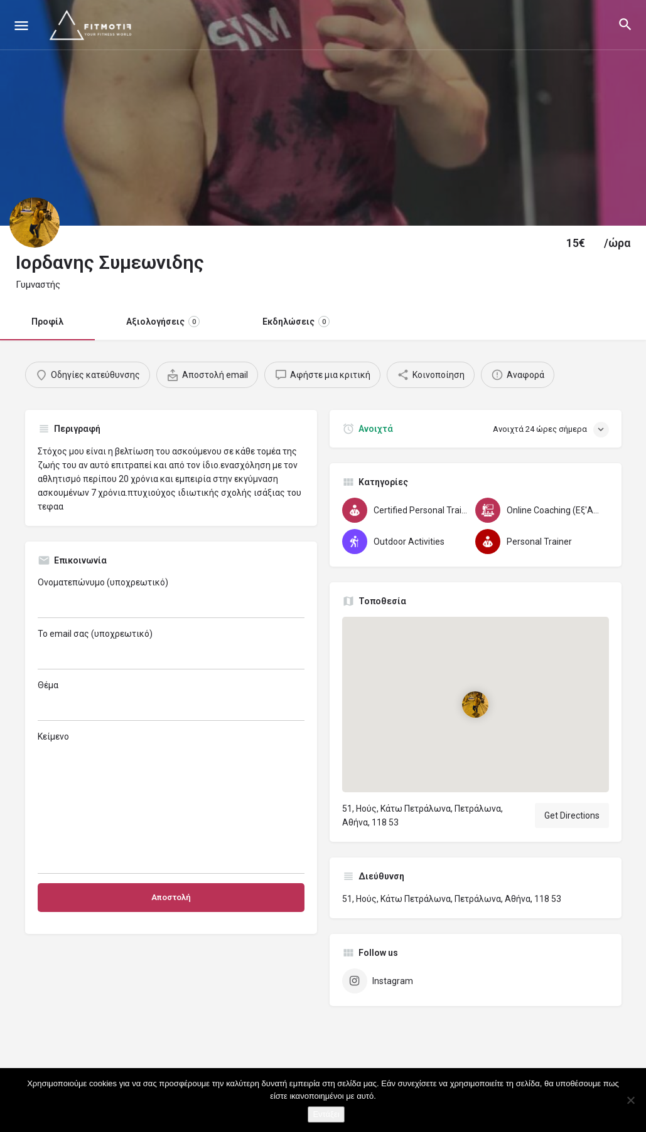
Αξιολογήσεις (163, 321)
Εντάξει (326, 1114)
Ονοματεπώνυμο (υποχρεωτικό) (171, 597)
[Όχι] (630, 1100)
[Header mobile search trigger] (625, 24)
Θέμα (171, 700)
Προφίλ (47, 322)
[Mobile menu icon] (21, 25)
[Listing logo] (34, 222)
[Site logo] (93, 25)
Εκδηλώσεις (296, 321)
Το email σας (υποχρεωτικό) (171, 649)
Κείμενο (171, 802)
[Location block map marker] (475, 704)
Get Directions (572, 815)
